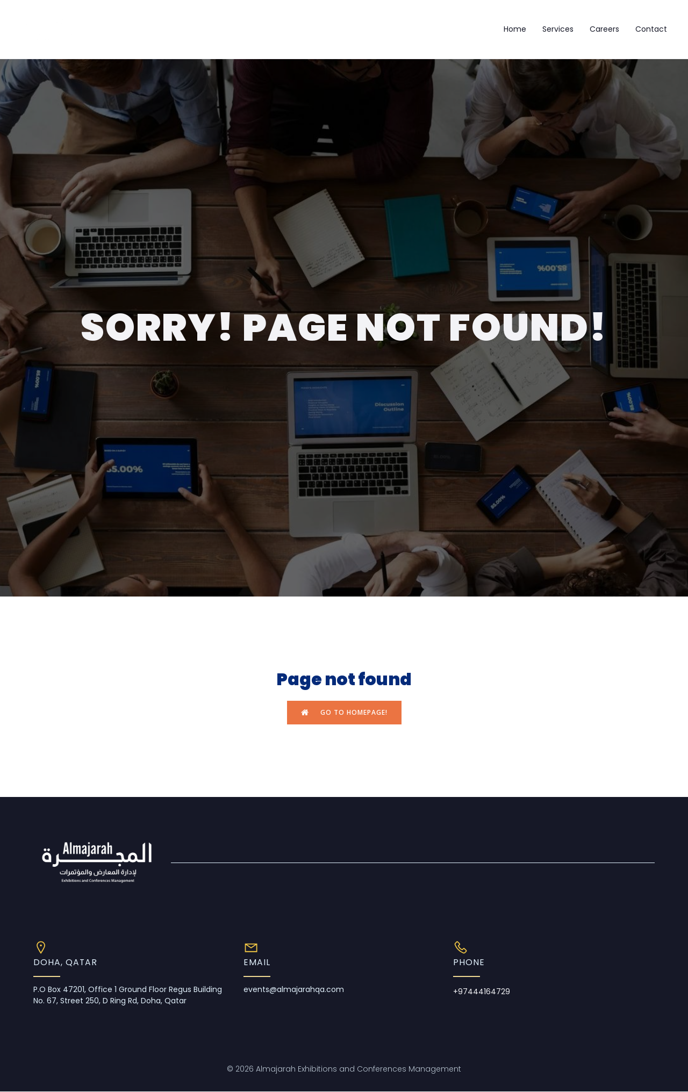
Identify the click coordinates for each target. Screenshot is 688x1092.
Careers (604, 29)
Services (558, 29)
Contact (651, 29)
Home (515, 29)
